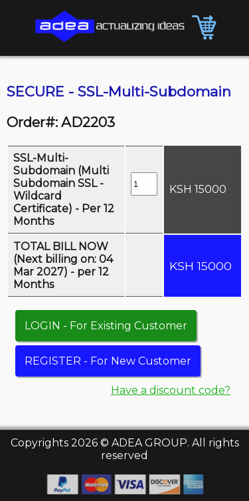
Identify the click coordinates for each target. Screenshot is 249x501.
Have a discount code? (170, 390)
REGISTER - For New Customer (108, 361)
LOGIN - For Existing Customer (106, 325)
